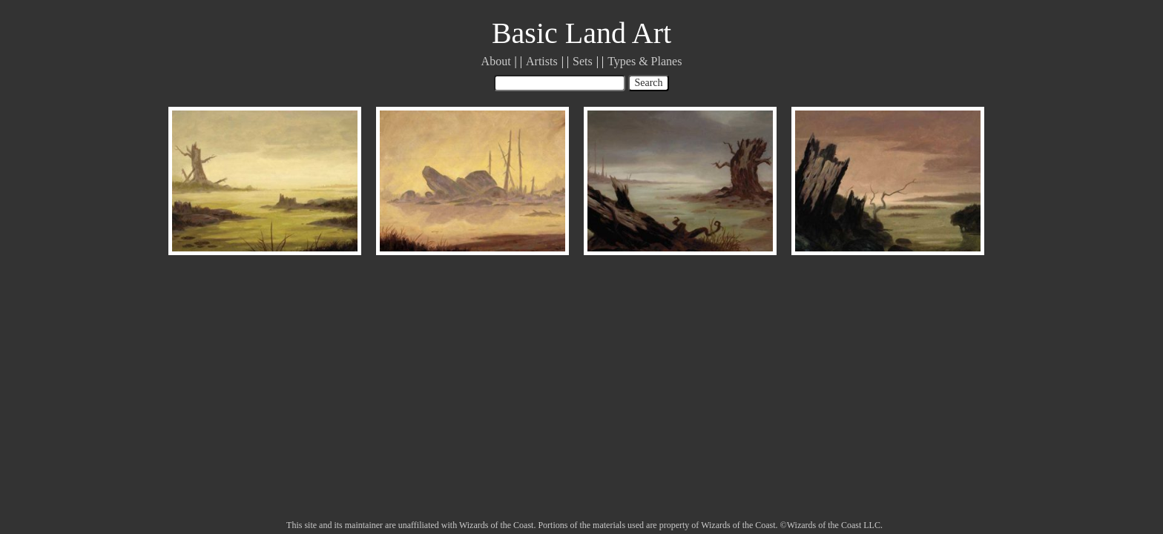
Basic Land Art (581, 33)
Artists (542, 61)
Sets (583, 61)
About (496, 61)
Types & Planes (644, 61)
